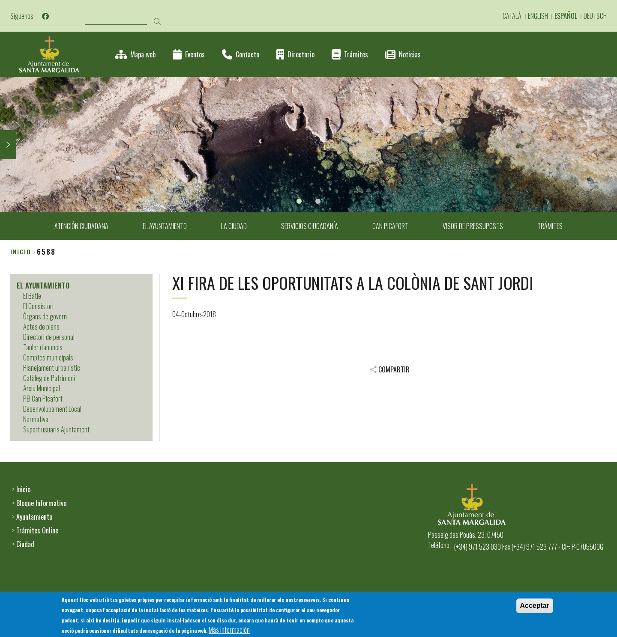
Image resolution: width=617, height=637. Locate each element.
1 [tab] (299, 201)
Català (512, 16)
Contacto (247, 54)
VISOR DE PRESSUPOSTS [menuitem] (473, 226)
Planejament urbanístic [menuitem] (51, 368)
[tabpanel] (308, 144)
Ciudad (25, 544)
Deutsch (595, 16)
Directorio (301, 54)
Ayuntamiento (34, 517)
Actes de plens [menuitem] (41, 326)
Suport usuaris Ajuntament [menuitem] (56, 429)
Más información (229, 630)
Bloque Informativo (41, 503)
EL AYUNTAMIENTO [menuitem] (165, 226)
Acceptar (534, 606)
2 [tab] (317, 201)
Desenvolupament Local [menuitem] (52, 409)
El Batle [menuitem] (32, 296)
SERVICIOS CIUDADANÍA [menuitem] (309, 226)
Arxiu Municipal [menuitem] (41, 388)
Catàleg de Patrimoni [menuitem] (49, 378)
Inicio (20, 251)
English (538, 16)
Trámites (356, 54)
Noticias (410, 54)
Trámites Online (37, 530)
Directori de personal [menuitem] (49, 337)
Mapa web (143, 54)
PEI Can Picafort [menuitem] (43, 398)
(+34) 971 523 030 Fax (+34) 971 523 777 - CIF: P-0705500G (528, 547)
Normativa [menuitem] (35, 419)
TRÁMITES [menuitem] (550, 226)
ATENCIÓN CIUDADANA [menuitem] (81, 226)
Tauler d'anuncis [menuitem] (43, 347)
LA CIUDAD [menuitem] (234, 226)
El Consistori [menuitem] (38, 306)
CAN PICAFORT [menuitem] (390, 226)
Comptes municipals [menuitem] (48, 357)
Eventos (195, 54)
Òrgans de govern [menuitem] (45, 316)
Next (8, 144)
